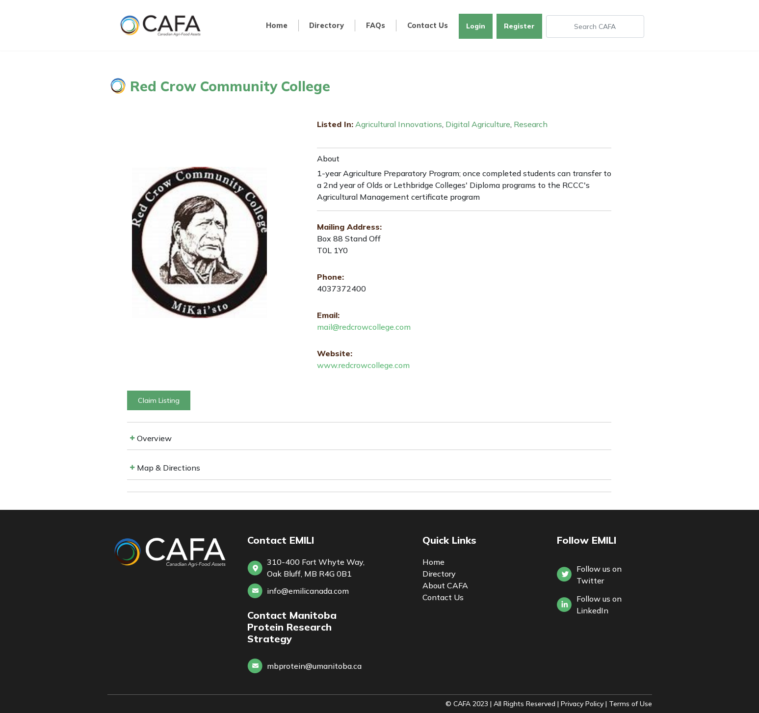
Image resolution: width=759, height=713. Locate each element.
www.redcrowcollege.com (363, 365)
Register (519, 26)
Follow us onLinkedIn (599, 604)
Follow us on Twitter (599, 574)
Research (531, 124)
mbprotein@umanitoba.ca (314, 666)
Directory (326, 25)
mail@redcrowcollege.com (364, 327)
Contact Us (427, 25)
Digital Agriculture (477, 124)
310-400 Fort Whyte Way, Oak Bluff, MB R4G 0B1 (316, 568)
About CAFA (445, 585)
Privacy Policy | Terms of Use (606, 703)
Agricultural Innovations (398, 124)
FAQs (375, 25)
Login (475, 26)
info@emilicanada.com (308, 591)
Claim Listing (159, 400)
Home (277, 25)
